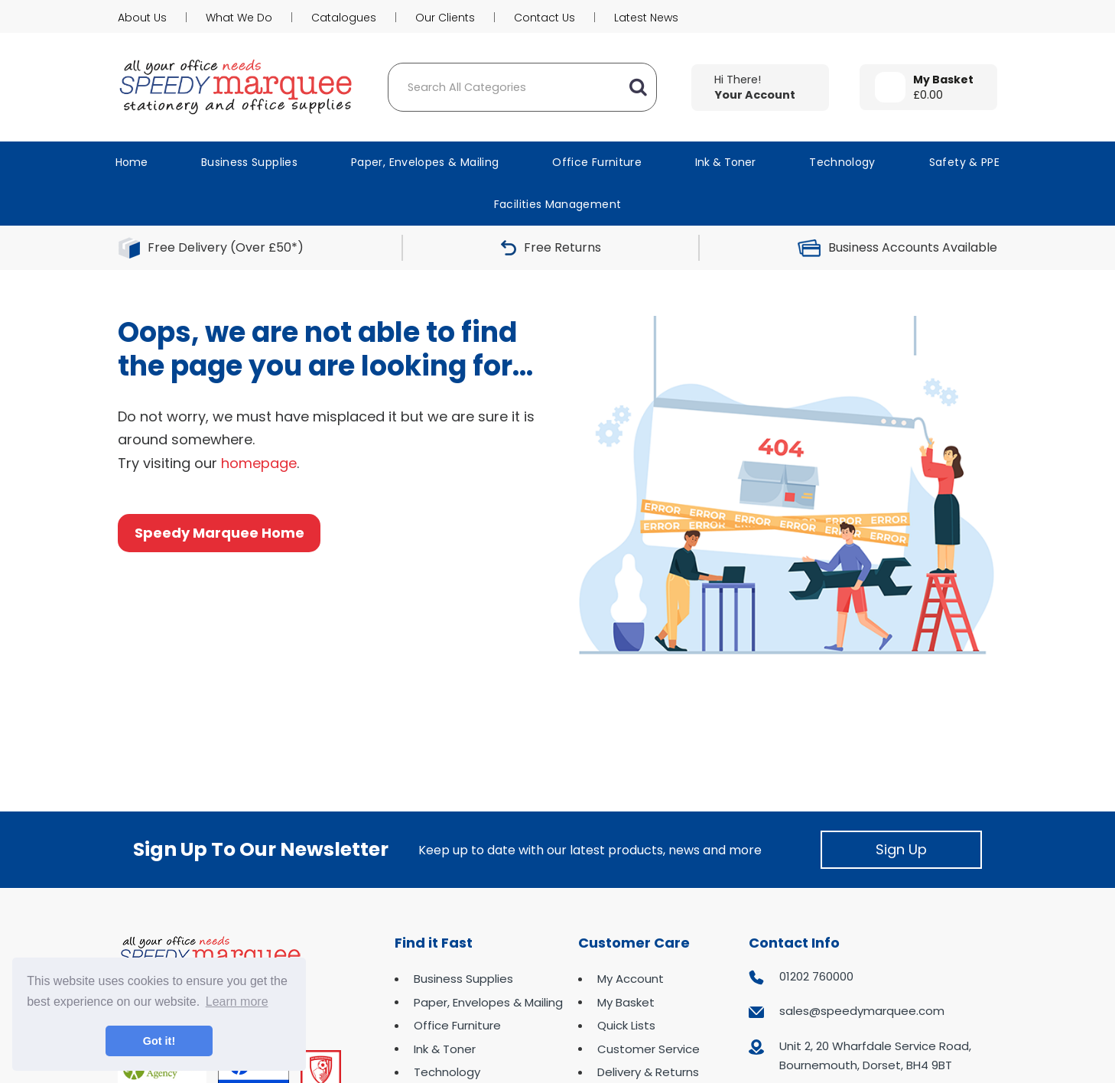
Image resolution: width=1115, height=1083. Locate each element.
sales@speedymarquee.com (861, 1011)
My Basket (626, 1002)
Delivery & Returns (648, 1072)
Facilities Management (558, 204)
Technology (842, 162)
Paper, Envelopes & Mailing (425, 162)
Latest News (646, 17)
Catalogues (343, 17)
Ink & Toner (725, 162)
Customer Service (648, 1049)
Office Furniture (597, 162)
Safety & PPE (964, 162)
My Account (630, 979)
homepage (259, 463)
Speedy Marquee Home (219, 532)
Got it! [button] (159, 1041)
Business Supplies (249, 162)
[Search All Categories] (522, 87)
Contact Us (544, 17)
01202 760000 (816, 976)
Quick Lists (626, 1025)
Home (131, 162)
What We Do (239, 17)
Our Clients (445, 17)
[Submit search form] (638, 87)
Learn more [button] (237, 1001)
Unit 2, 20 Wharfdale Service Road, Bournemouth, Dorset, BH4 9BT (875, 1056)
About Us (142, 17)
